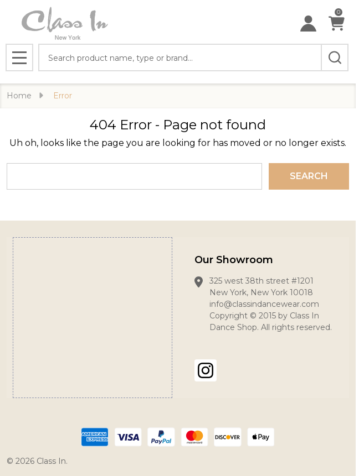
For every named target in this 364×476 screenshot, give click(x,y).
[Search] (334, 57)
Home (19, 96)
